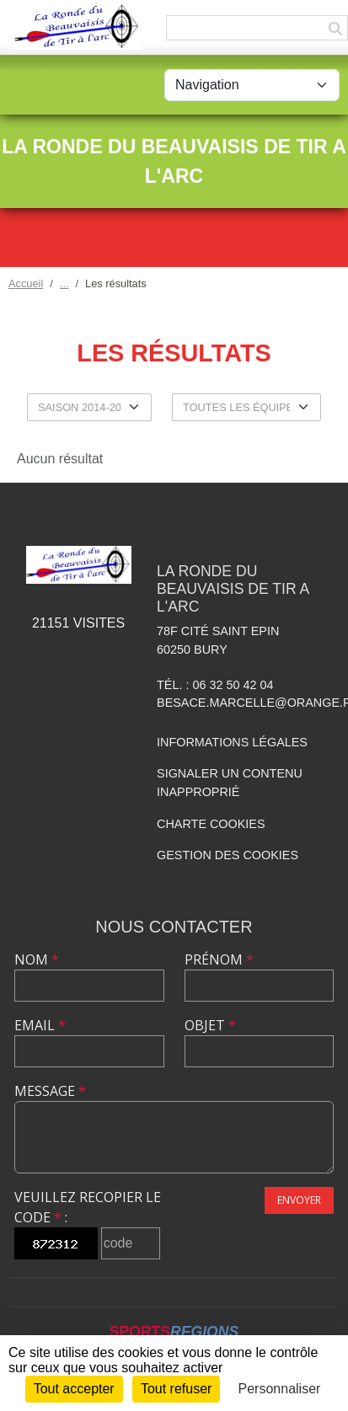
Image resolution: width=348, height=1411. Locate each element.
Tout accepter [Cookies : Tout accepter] (74, 1389)
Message (50, 1091)
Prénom (219, 959)
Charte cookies (211, 824)
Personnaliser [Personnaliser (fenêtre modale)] (279, 1389)
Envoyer (299, 1200)
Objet (210, 1025)
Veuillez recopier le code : (87, 1207)
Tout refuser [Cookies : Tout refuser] (176, 1389)
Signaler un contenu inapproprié (229, 783)
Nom (36, 959)
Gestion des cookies (227, 855)
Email (40, 1025)
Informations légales (232, 742)
